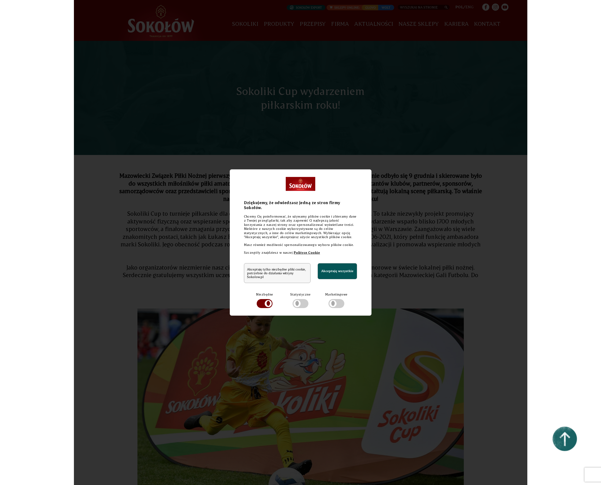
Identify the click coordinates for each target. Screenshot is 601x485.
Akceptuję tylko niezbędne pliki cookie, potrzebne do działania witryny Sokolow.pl (276, 273)
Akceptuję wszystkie (337, 271)
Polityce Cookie (307, 252)
